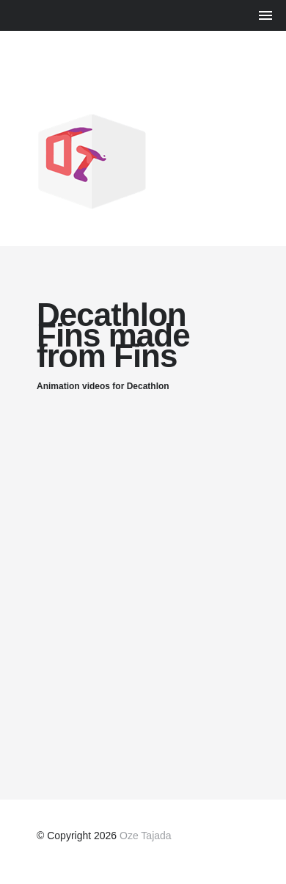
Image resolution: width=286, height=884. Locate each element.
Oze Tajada (146, 835)
